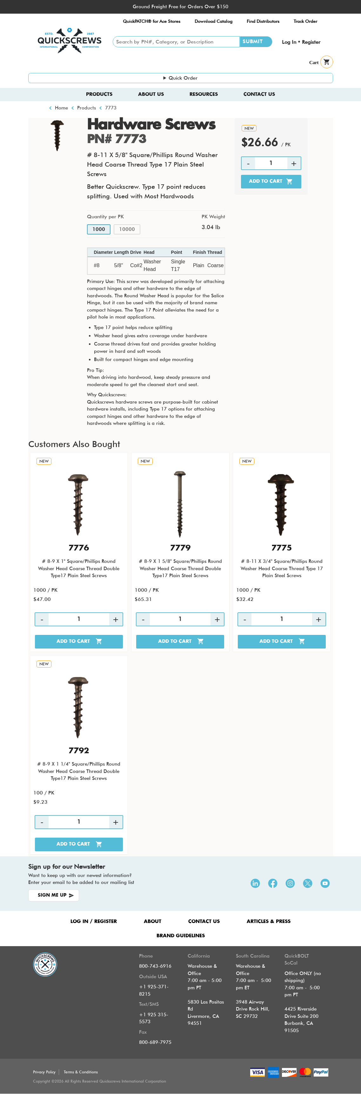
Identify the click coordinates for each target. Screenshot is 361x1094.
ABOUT (152, 921)
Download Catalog (213, 21)
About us (151, 94)
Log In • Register (301, 42)
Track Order (305, 21)
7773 (111, 108)
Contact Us (259, 94)
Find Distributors (263, 21)
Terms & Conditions (81, 1072)
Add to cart (265, 181)
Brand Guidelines (181, 935)
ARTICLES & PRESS (269, 921)
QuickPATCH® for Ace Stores (151, 21)
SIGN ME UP (52, 895)
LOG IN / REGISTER (93, 921)
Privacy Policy (44, 1072)
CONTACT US (204, 921)
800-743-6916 (155, 966)
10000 (127, 229)
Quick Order (183, 78)
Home (61, 108)
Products (99, 94)
